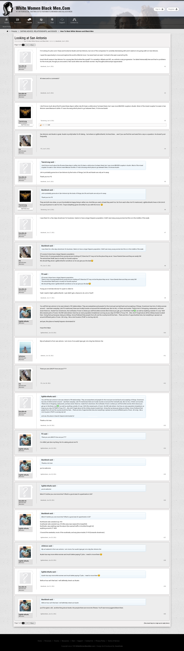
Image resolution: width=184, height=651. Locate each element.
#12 (165, 383)
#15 (165, 474)
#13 (165, 425)
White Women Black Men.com (43, 8)
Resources (41, 23)
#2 (165, 93)
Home (6, 23)
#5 (165, 181)
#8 (165, 265)
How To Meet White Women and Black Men (36, 41)
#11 (165, 355)
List (49, 125)
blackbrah (58, 41)
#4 (165, 148)
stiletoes (22, 356)
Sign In (159, 9)
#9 (165, 298)
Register (172, 9)
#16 (165, 500)
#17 (165, 537)
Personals (17, 23)
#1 (165, 66)
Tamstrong (23, 121)
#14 (165, 448)
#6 (165, 209)
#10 (165, 332)
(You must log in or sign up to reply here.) (156, 623)
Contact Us (74, 23)
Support (62, 23)
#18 (165, 560)
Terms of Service (113, 640)
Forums (29, 23)
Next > (33, 45)
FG (20, 149)
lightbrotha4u (24, 321)
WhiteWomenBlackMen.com (85, 646)
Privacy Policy (100, 640)
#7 (165, 232)
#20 (165, 614)
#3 (165, 120)
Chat (52, 23)
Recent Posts (7, 27)
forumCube (119, 646)
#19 (165, 586)
